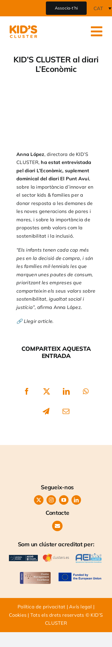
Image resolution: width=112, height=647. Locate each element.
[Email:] (66, 411)
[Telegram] (46, 411)
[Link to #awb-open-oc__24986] (97, 31)
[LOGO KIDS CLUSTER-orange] (57, 454)
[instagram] (51, 500)
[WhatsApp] (85, 392)
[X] (47, 392)
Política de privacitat (41, 607)
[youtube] (64, 500)
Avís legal (80, 607)
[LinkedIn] (67, 392)
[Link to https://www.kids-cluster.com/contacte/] (57, 526)
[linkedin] (76, 500)
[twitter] (38, 500)
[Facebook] (27, 392)
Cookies (18, 615)
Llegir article (38, 321)
